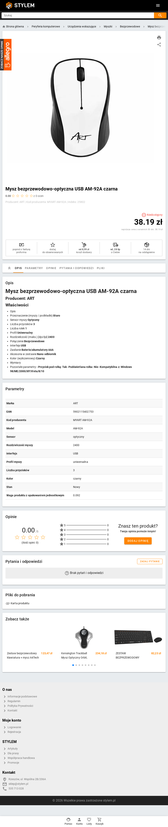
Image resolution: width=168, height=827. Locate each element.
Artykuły (10, 748)
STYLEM (24, 5)
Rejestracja (11, 732)
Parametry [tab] (34, 268)
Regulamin (11, 701)
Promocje (10, 762)
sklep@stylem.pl (18, 784)
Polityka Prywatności (17, 706)
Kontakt (9, 710)
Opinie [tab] (51, 268)
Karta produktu (17, 603)
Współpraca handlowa (18, 758)
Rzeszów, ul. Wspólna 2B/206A (27, 779)
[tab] (9, 268)
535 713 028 (16, 788)
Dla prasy (10, 753)
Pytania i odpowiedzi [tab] (77, 268)
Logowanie (11, 727)
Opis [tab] (18, 268)
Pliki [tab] (101, 268)
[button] (73, 665)
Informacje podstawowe (19, 696)
